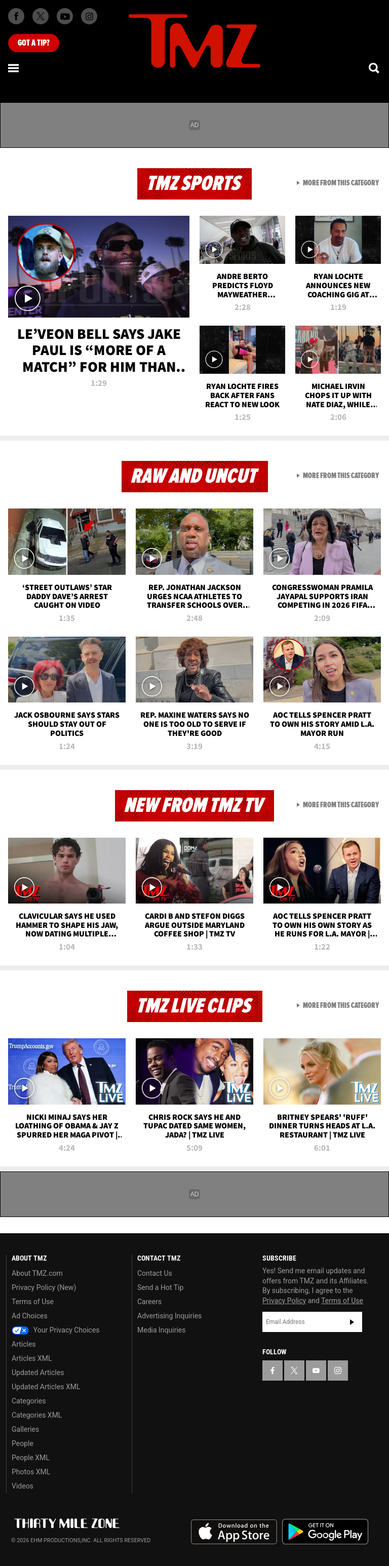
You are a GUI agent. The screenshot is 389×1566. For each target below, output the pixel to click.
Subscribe (352, 1322)
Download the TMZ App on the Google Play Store (325, 1532)
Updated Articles (38, 1372)
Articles (24, 1344)
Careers (149, 1302)
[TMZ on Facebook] (16, 16)
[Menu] (14, 68)
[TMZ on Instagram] (89, 16)
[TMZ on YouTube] (316, 1370)
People (22, 1443)
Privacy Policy (284, 1301)
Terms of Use (33, 1302)
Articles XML (32, 1358)
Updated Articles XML (46, 1387)
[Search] (375, 68)
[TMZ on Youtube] (65, 16)
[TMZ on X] (40, 16)
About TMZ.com (37, 1273)
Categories (29, 1401)
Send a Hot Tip (160, 1287)
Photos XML (31, 1472)
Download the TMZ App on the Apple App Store (234, 1532)
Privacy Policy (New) (44, 1287)
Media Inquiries (161, 1330)
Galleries (25, 1429)
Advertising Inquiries (169, 1316)
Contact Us (154, 1273)
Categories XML (37, 1415)
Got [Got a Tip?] (34, 43)
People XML (31, 1458)
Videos (22, 1486)
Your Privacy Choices (56, 1330)
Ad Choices (30, 1316)
